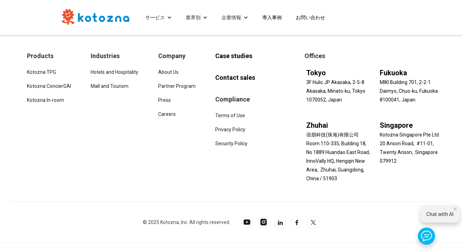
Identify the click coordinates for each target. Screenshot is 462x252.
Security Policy (231, 143)
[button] (158, 17)
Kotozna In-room (45, 100)
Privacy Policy (230, 129)
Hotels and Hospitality (114, 72)
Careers (167, 114)
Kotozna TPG (41, 72)
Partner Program (177, 86)
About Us (168, 72)
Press (164, 100)
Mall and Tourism (109, 86)
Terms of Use (230, 115)
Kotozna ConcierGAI (49, 86)
